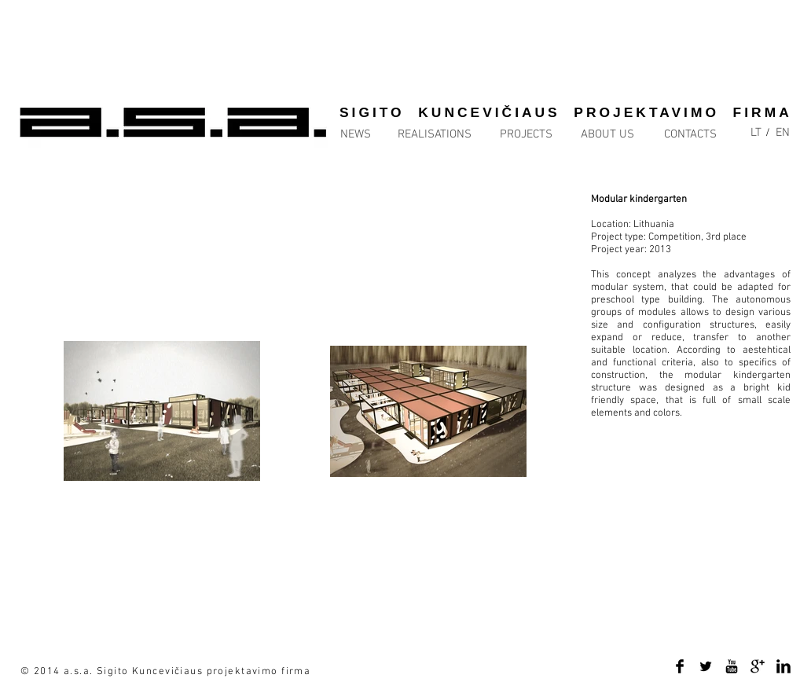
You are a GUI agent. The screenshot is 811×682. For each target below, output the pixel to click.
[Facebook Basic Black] (680, 666)
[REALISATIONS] (435, 134)
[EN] (782, 133)
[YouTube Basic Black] (732, 666)
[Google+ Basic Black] (757, 666)
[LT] (756, 133)
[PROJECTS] (526, 134)
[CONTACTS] (690, 134)
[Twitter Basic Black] (706, 666)
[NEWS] (372, 134)
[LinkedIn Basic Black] (783, 666)
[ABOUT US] (607, 134)
